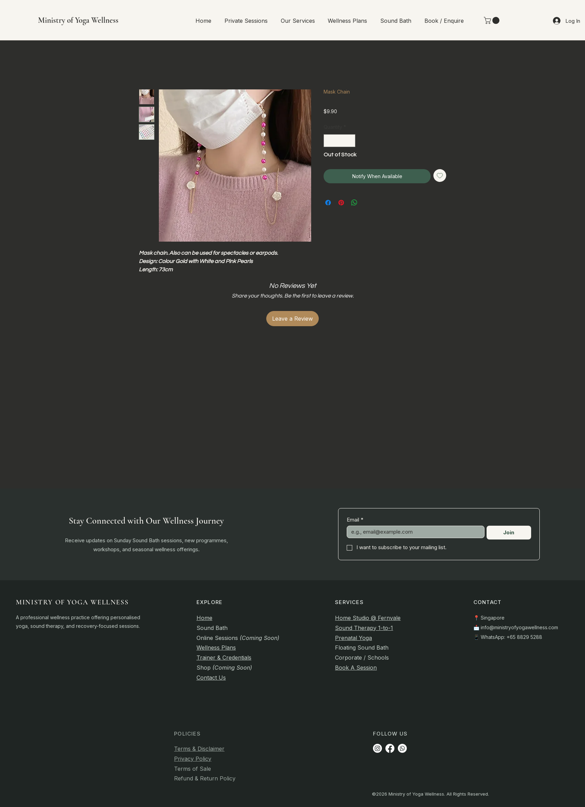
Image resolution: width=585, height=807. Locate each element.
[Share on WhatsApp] (354, 202)
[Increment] (350, 141)
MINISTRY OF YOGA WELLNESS (72, 602)
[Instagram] (377, 748)
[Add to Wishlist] (439, 175)
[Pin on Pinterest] (341, 202)
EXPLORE (209, 602)
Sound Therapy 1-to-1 (364, 627)
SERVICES (349, 602)
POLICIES (187, 733)
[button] (246, 21)
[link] (492, 20)
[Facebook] (389, 748)
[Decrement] (329, 141)
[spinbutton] (339, 141)
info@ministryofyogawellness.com (519, 627)
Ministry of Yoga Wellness (78, 20)
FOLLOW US (390, 733)
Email (355, 520)
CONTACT (487, 602)
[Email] (413, 532)
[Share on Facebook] (328, 202)
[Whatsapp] (402, 748)
